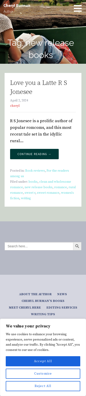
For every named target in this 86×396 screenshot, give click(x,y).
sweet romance (48, 193)
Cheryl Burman (16, 5)
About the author (35, 294)
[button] (79, 8)
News (62, 294)
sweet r (30, 193)
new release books (39, 187)
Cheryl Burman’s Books (43, 301)
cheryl (15, 106)
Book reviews (35, 171)
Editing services (61, 308)
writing (26, 198)
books (33, 182)
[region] (43, 357)
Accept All (43, 361)
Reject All (43, 386)
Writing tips (43, 314)
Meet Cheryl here (25, 308)
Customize (43, 374)
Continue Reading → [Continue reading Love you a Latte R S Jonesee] (34, 154)
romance (60, 187)
